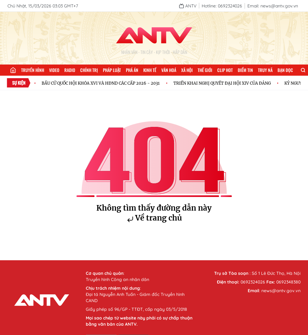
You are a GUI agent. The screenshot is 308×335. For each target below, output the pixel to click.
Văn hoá (168, 70)
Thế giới (205, 70)
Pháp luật (112, 70)
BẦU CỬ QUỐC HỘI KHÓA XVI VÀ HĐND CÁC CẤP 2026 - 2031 (101, 83)
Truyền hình (32, 70)
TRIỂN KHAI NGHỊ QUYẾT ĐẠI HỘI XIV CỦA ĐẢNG (222, 83)
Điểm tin (245, 70)
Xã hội (187, 70)
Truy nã (265, 70)
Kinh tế (149, 70)
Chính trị (89, 70)
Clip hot (225, 70)
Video (54, 70)
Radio (69, 70)
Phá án (132, 70)
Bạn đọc (285, 70)
